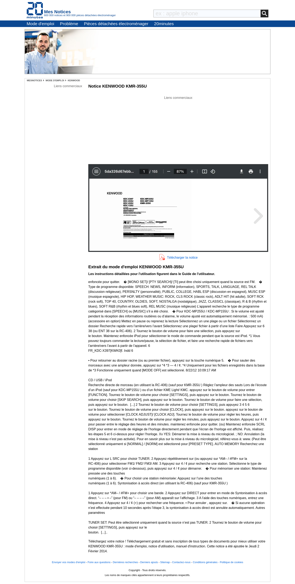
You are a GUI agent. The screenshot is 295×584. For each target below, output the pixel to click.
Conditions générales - (206, 562)
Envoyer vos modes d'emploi (68, 562)
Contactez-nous (181, 562)
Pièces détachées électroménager (116, 23)
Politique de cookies (231, 562)
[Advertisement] (178, 129)
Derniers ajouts (149, 562)
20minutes (164, 23)
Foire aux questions (99, 562)
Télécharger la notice (182, 257)
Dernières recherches (125, 562)
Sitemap (165, 562)
